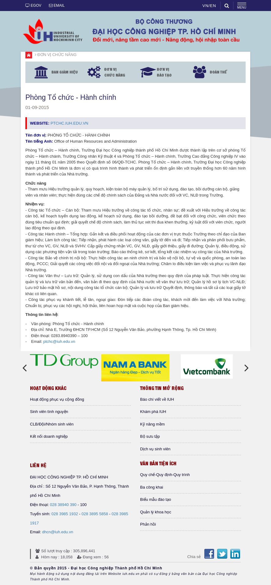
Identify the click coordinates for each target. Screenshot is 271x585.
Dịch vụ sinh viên (155, 449)
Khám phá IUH (153, 411)
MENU (241, 5)
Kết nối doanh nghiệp (49, 436)
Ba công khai (151, 487)
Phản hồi (148, 524)
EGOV (33, 5)
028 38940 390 (63, 504)
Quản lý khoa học (155, 512)
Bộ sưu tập (150, 436)
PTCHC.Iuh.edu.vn (69, 123)
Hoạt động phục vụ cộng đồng (57, 399)
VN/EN (209, 5)
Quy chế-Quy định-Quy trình (165, 474)
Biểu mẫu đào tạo (155, 499)
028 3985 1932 (64, 514)
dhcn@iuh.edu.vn (57, 532)
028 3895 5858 (94, 514)
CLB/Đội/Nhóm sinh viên (51, 424)
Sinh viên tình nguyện (49, 411)
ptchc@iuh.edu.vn (59, 341)
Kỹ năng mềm (152, 424)
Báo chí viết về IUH (157, 399)
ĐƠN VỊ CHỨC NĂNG (56, 54)
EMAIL (57, 5)
